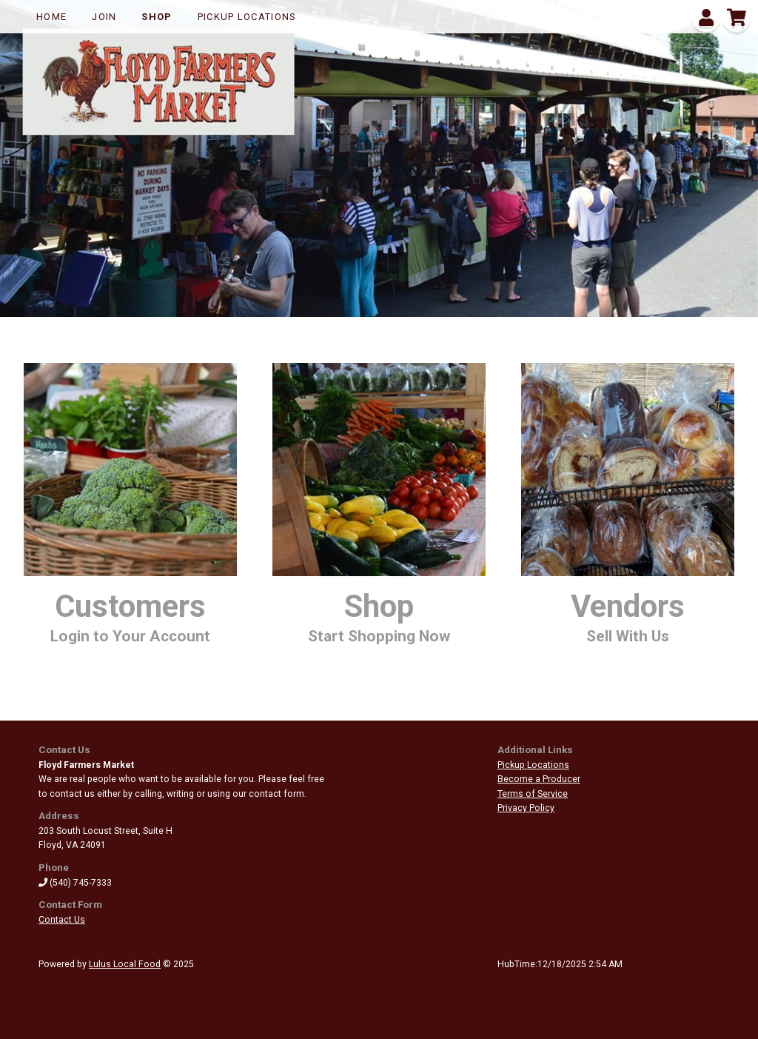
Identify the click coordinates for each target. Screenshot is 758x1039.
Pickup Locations (247, 16)
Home (51, 16)
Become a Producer (538, 779)
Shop (156, 16)
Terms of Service (532, 794)
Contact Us (61, 920)
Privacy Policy (525, 808)
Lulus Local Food (125, 964)
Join (104, 16)
